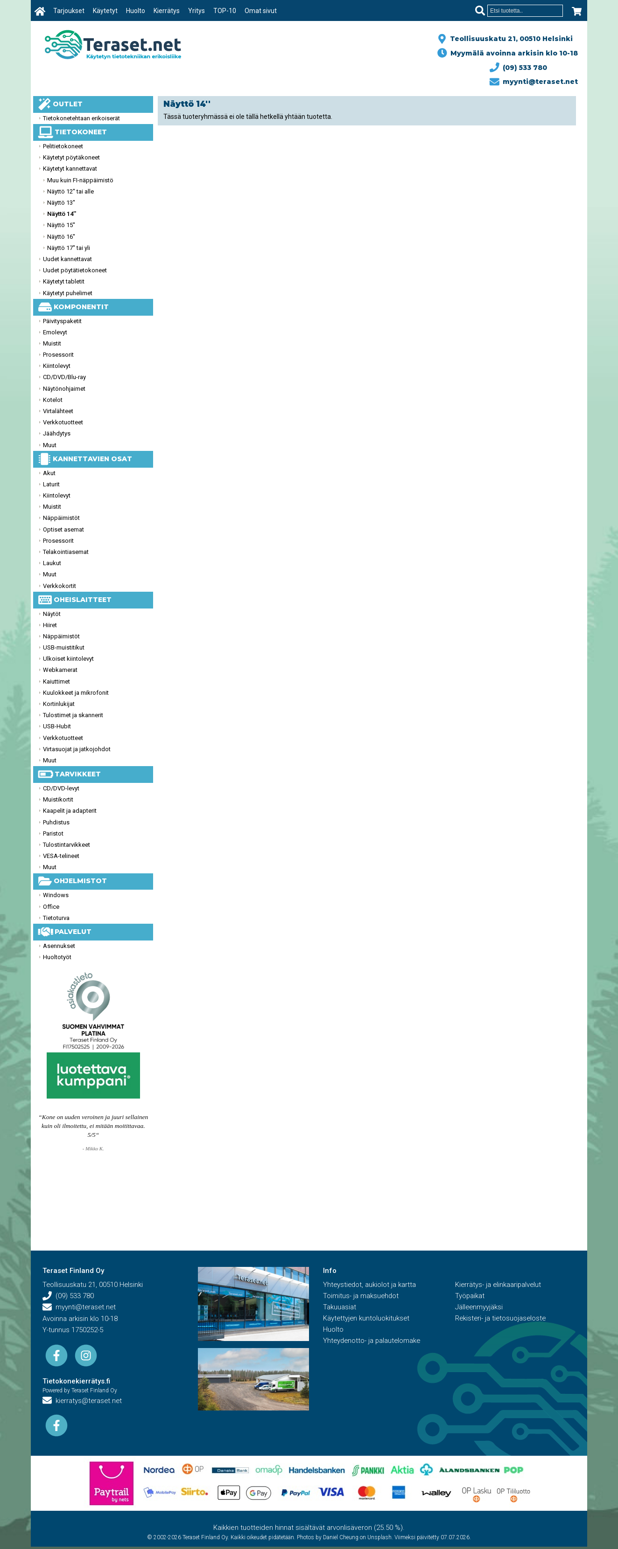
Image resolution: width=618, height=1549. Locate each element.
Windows (56, 895)
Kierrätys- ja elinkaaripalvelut (499, 1285)
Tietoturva (56, 917)
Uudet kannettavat (67, 259)
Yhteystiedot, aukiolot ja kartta (370, 1285)
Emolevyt (55, 332)
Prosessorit (58, 354)
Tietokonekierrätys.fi (76, 1381)
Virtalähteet (58, 411)
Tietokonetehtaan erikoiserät (81, 118)
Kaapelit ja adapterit (70, 810)
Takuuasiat (339, 1307)
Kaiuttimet (56, 681)
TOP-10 (224, 10)
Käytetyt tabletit (63, 281)
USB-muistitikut (63, 647)
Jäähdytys (56, 433)
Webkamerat (60, 669)
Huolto (135, 10)
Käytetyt (105, 10)
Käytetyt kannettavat (70, 168)
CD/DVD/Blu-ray (64, 376)
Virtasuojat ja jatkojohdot (77, 749)
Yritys (196, 10)
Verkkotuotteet (63, 422)
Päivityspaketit (62, 321)
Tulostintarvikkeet (66, 844)
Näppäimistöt (61, 517)
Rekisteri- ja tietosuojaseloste (501, 1318)
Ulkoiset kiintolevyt (68, 658)
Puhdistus (56, 822)
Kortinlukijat (59, 703)
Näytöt (52, 613)
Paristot (53, 833)
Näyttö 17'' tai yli (68, 247)
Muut (49, 445)
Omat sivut (261, 10)
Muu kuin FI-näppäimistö (80, 180)
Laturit (51, 484)
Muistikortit (58, 799)
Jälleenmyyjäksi (479, 1307)
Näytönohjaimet (64, 388)
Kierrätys (167, 10)
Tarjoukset (68, 10)
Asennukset (59, 945)
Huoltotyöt (57, 957)
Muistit (52, 343)
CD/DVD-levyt (61, 788)
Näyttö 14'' (61, 213)
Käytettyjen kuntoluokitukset (367, 1318)
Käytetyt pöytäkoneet (71, 157)
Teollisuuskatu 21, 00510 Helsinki (509, 39)
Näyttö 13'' (61, 202)
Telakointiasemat (66, 551)
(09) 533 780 (518, 67)
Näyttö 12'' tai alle (70, 191)
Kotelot (53, 399)
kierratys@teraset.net (83, 1401)
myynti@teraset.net (534, 81)
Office (51, 906)
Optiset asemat (63, 529)
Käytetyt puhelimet (67, 293)
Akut (49, 473)
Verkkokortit (59, 585)
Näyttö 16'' (61, 236)
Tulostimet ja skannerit (73, 715)
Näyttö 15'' (61, 224)
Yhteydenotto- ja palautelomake (373, 1341)
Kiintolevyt (56, 365)
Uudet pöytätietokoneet (75, 270)
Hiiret (50, 625)
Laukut (52, 563)
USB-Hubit (57, 726)
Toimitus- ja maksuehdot (361, 1296)
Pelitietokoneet (63, 146)
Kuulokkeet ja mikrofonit (76, 692)
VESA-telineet (61, 855)
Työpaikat (470, 1296)
